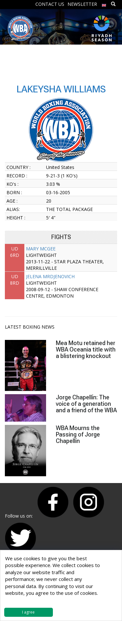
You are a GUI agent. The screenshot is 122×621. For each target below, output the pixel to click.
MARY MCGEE (40, 249)
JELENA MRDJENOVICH (50, 276)
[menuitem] (104, 4)
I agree (28, 612)
